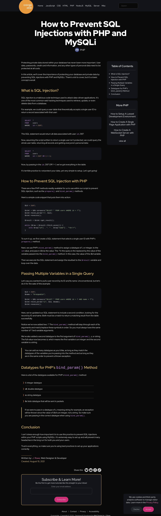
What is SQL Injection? (120, 74)
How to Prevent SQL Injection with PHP (119, 78)
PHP (72, 5)
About (64, 509)
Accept (148, 509)
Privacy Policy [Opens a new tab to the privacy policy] (152, 502)
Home (40, 5)
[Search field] (128, 6)
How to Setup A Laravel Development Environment (122, 115)
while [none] (27, 225)
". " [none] (48, 227)
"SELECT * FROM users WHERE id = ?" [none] (62, 210)
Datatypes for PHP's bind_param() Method (120, 89)
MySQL (88, 5)
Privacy (83, 509)
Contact (73, 509)
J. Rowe (36, 455)
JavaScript (50, 5)
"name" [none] (61, 227)
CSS (59, 5)
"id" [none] (41, 227)
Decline (136, 509)
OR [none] (43, 156)
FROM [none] (27, 123)
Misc (104, 5)
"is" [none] (44, 300)
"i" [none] (44, 212)
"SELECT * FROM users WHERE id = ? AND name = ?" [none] (68, 298)
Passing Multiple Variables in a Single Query (121, 84)
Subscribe (61, 497)
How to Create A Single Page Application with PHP (122, 123)
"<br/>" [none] (71, 227)
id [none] (34, 125)
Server (97, 5)
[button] (86, 467)
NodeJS (79, 5)
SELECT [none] (28, 120)
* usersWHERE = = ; (38, 153)
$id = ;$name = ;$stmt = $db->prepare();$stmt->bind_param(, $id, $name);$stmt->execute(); (59, 296)
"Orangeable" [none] (38, 293)
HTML (65, 5)
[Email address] (61, 488)
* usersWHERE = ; (34, 123)
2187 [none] (39, 125)
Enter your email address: (61, 484)
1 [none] (46, 156)
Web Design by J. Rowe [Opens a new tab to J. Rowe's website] (102, 513)
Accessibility (94, 509)
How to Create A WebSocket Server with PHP (122, 133)
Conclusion (115, 94)
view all (122, 140)
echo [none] (31, 227)
